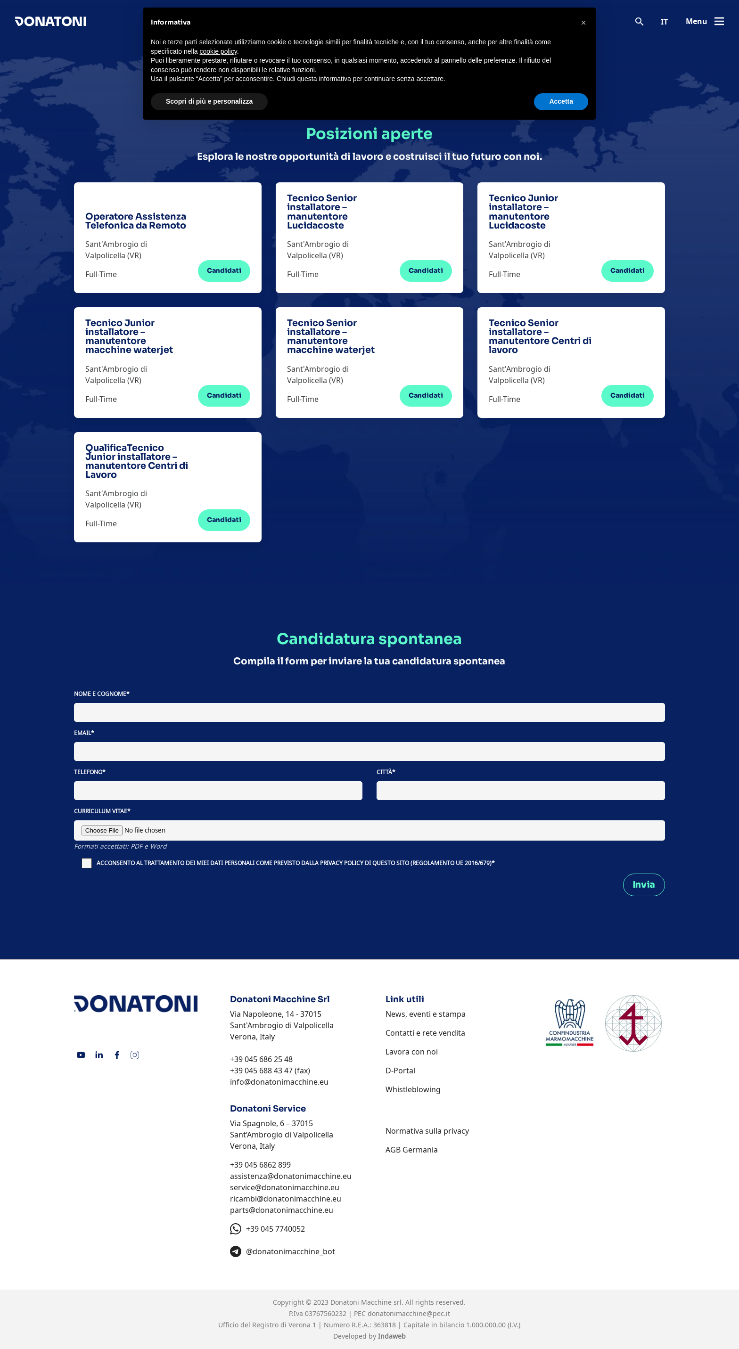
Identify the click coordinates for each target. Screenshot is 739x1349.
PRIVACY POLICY (341, 863)
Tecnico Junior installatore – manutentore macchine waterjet (129, 336)
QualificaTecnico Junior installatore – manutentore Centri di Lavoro (136, 461)
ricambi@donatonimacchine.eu (285, 1199)
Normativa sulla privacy (427, 1131)
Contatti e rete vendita (425, 1033)
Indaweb (392, 1336)
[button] (583, 22)
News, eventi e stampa (426, 1014)
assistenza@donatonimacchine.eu (291, 1176)
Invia (644, 885)
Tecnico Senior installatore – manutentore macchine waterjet (331, 336)
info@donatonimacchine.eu (279, 1082)
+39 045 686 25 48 (261, 1059)
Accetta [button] (561, 101)
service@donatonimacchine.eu (284, 1187)
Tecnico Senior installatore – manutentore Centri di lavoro (540, 336)
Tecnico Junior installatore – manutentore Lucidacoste (523, 211)
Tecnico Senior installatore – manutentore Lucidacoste (322, 211)
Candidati (224, 271)
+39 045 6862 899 (260, 1165)
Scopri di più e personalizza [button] (209, 101)
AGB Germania (412, 1150)
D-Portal (400, 1070)
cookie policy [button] (218, 51)
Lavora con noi (412, 1051)
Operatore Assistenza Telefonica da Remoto (135, 221)
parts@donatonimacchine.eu (281, 1210)
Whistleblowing (413, 1089)
